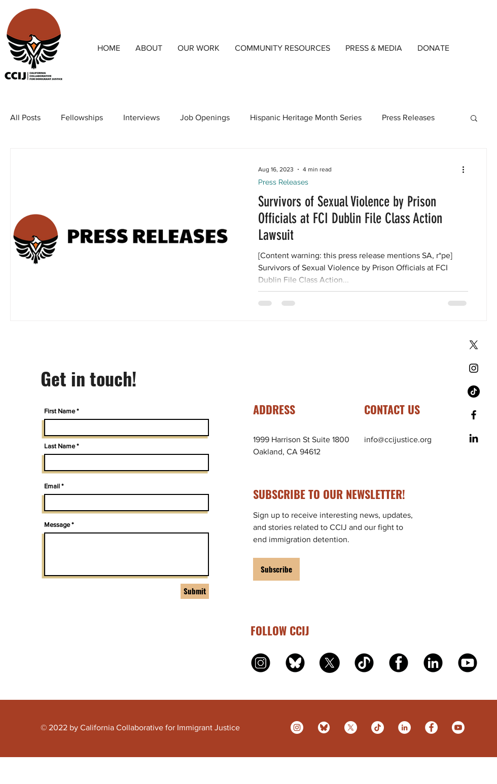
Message (57, 524)
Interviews (141, 117)
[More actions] (466, 169)
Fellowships (82, 117)
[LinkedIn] (404, 727)
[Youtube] (458, 727)
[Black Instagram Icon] (474, 368)
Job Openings (205, 117)
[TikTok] (474, 391)
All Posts (25, 117)
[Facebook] (431, 727)
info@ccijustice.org (398, 439)
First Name (59, 411)
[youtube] (467, 663)
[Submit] (195, 591)
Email (52, 486)
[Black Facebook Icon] (474, 415)
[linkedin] (433, 663)
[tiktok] (364, 663)
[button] (474, 119)
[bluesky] (323, 727)
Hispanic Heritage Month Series (306, 117)
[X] (474, 345)
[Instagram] (297, 727)
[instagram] (261, 663)
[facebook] (398, 663)
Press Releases (408, 117)
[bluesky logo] (295, 663)
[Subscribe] (276, 569)
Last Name (59, 446)
